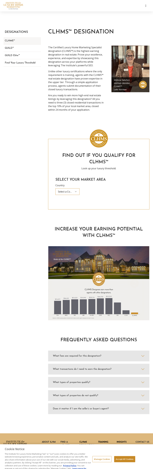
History (46, 446)
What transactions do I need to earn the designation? (82, 369)
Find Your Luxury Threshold (20, 63)
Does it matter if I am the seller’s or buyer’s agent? (81, 409)
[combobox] (67, 191)
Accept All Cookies (124, 463)
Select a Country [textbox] (67, 191)
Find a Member (65, 443)
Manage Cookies (102, 463)
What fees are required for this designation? (77, 356)
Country (60, 185)
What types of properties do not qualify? (75, 395)
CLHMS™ (10, 41)
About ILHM (49, 442)
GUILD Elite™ (12, 55)
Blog (119, 446)
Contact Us (142, 442)
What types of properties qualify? (71, 382)
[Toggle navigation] (145, 5)
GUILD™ (9, 48)
